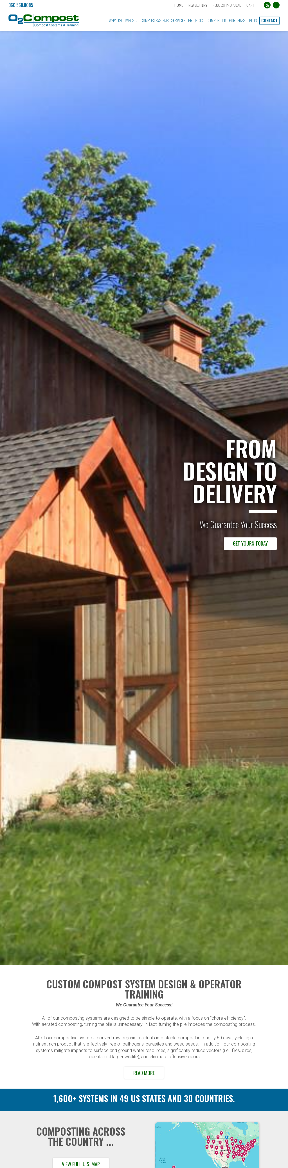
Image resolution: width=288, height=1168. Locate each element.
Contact (269, 20)
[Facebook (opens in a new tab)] (276, 5)
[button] (50, 20)
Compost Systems (154, 20)
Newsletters (197, 5)
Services (178, 20)
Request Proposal (227, 5)
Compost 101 (216, 20)
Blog (253, 20)
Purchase (237, 20)
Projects (195, 20)
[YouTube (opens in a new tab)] (267, 5)
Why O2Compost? (123, 20)
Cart (250, 5)
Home (178, 5)
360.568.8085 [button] (20, 5)
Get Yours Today (250, 543)
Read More (144, 1073)
